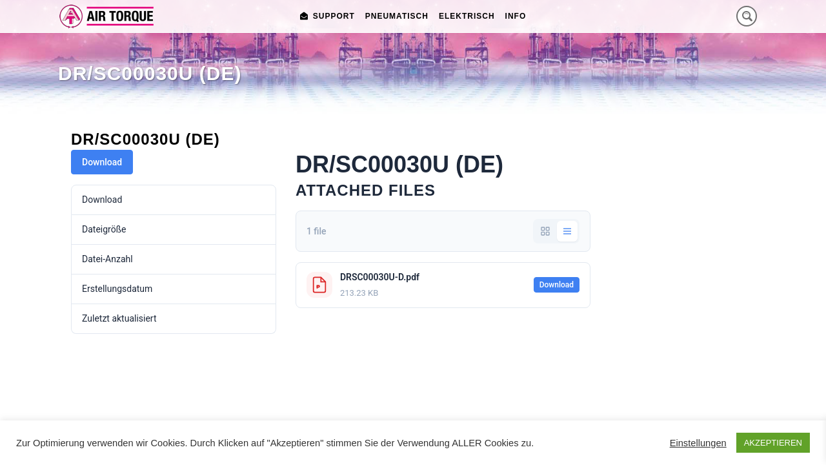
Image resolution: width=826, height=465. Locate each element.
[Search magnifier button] (746, 16)
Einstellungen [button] (698, 443)
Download (102, 162)
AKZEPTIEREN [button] (773, 443)
